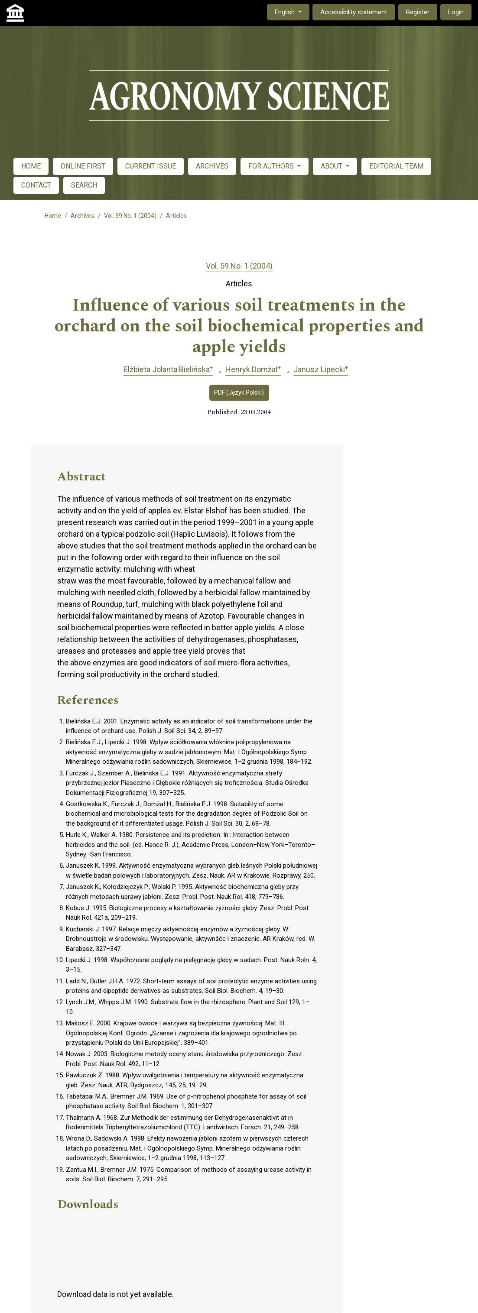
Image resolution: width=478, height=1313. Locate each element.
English (291, 11)
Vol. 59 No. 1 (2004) (130, 215)
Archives (82, 215)
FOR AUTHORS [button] (272, 166)
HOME (31, 166)
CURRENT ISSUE (150, 166)
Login (456, 12)
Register (417, 12)
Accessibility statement (353, 12)
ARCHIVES (212, 166)
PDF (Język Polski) (239, 392)
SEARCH (84, 185)
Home (53, 215)
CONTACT (36, 185)
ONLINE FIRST (83, 166)
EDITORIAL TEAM (396, 166)
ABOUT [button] (332, 166)
